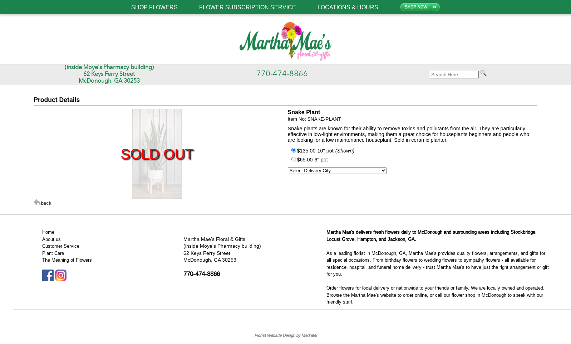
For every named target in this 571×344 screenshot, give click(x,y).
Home (48, 232)
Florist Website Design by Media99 (285, 335)
